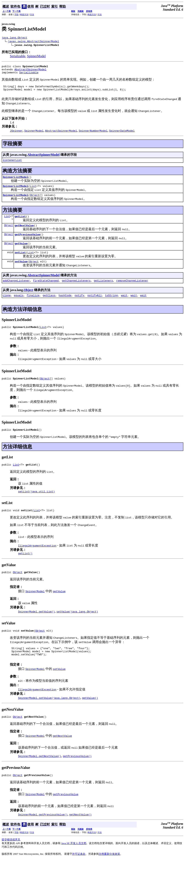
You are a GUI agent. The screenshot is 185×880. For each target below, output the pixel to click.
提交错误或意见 (11, 860)
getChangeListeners (76, 291)
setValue (21, 272)
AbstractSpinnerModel (30, 71)
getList (20, 223)
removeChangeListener (132, 291)
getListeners (103, 291)
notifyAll (94, 307)
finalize (33, 307)
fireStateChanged (46, 291)
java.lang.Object (14, 38)
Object (35, 202)
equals (19, 307)
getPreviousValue (27, 243)
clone (7, 307)
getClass (49, 307)
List (33, 192)
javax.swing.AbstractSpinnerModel (33, 42)
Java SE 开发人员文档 (73, 864)
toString (111, 307)
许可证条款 (78, 874)
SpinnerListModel (15, 182)
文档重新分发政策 (109, 874)
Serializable (17, 56)
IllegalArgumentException (37, 561)
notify (79, 307)
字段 (16, 14)
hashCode (65, 307)
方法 (32, 14)
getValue (21, 252)
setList (20, 262)
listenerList (12, 165)
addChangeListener (16, 291)
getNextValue (24, 233)
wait (124, 307)
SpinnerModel (36, 56)
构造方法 (24, 14)
